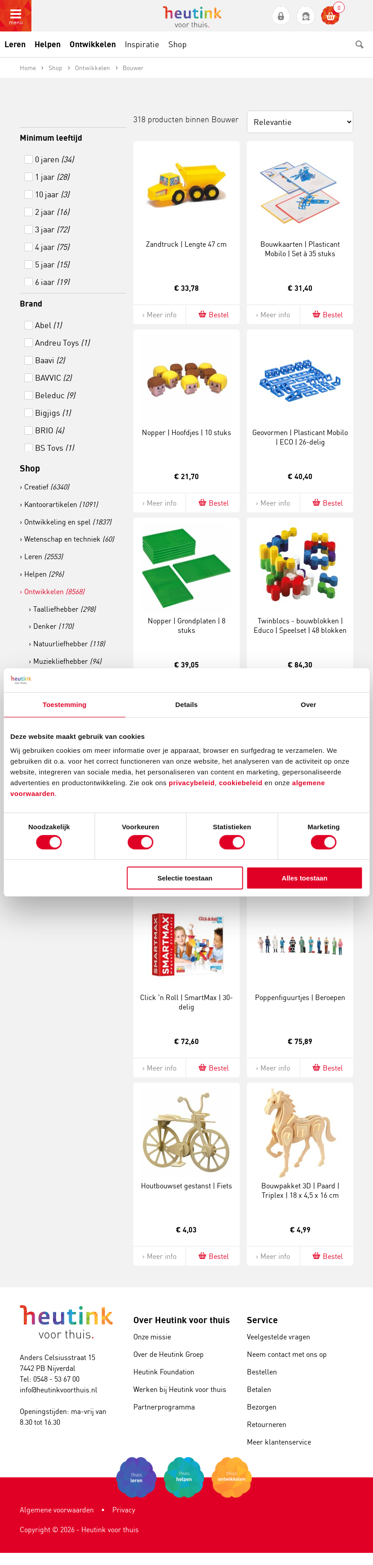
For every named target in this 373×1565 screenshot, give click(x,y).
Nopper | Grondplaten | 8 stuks (186, 625)
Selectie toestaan (185, 878)
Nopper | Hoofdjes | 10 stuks (186, 432)
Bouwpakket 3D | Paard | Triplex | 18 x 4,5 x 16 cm (300, 1190)
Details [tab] (187, 704)
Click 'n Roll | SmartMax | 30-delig (186, 1002)
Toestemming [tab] (65, 704)
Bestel (213, 314)
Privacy (123, 1509)
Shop (30, 468)
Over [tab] (308, 704)
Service (262, 1319)
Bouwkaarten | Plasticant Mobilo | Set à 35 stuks (300, 249)
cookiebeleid (242, 783)
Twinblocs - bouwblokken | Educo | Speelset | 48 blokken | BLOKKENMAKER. (300, 630)
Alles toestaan (305, 878)
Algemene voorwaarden (57, 1509)
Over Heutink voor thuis (181, 1319)
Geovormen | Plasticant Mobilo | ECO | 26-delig (300, 437)
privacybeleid (192, 783)
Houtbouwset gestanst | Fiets (186, 1185)
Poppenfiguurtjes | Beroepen (300, 997)
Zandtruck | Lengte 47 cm (186, 244)
